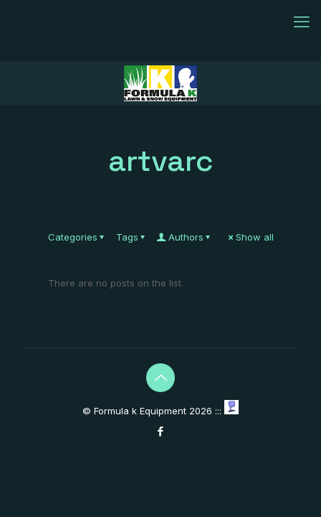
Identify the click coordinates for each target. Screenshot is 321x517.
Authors (185, 237)
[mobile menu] (301, 21)
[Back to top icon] (160, 378)
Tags (132, 237)
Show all (250, 237)
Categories (77, 237)
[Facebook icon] (160, 431)
